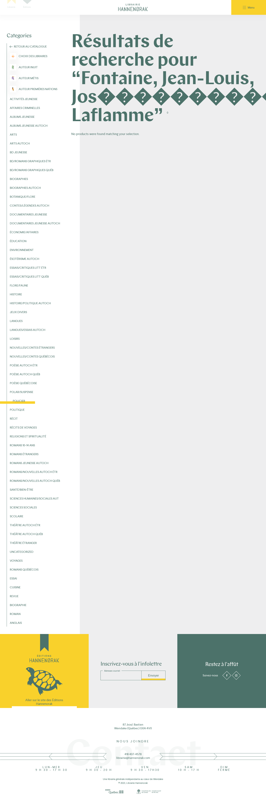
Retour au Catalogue (30, 46)
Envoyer (153, 675)
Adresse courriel (112, 670)
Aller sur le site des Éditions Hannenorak (44, 702)
